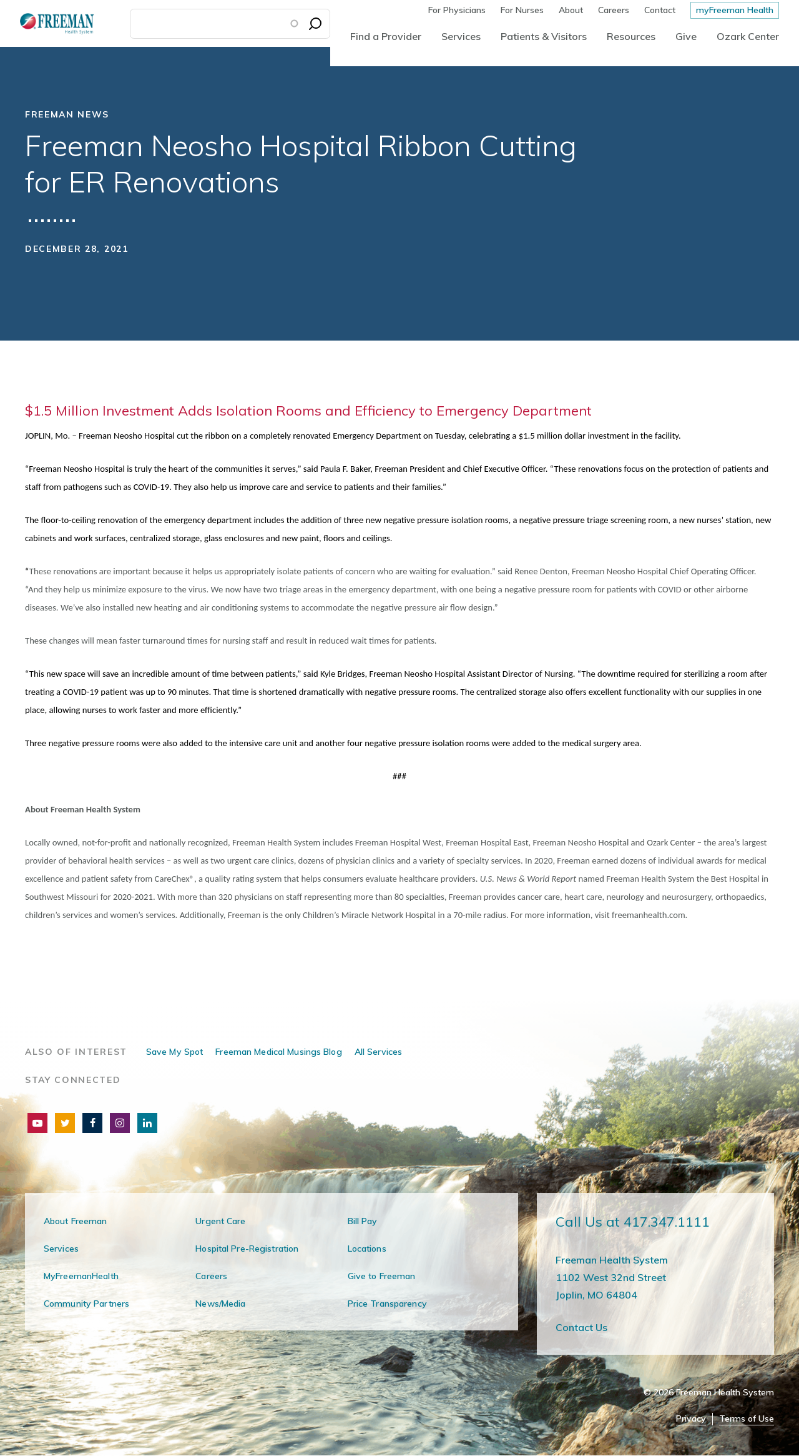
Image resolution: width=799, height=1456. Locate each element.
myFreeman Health (734, 10)
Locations (367, 1248)
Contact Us (581, 1327)
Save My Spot (174, 1051)
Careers (613, 10)
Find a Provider (385, 36)
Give (686, 36)
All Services (378, 1051)
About (571, 10)
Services (461, 36)
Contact (659, 10)
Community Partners (86, 1303)
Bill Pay (363, 1221)
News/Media (220, 1303)
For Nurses (522, 10)
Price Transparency (387, 1303)
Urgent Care (220, 1221)
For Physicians (457, 10)
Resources (631, 36)
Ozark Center (748, 36)
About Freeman (75, 1221)
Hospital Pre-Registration (246, 1248)
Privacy (691, 1419)
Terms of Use (746, 1419)
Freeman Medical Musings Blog (278, 1051)
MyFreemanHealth (81, 1276)
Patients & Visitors (544, 36)
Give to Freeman (382, 1276)
